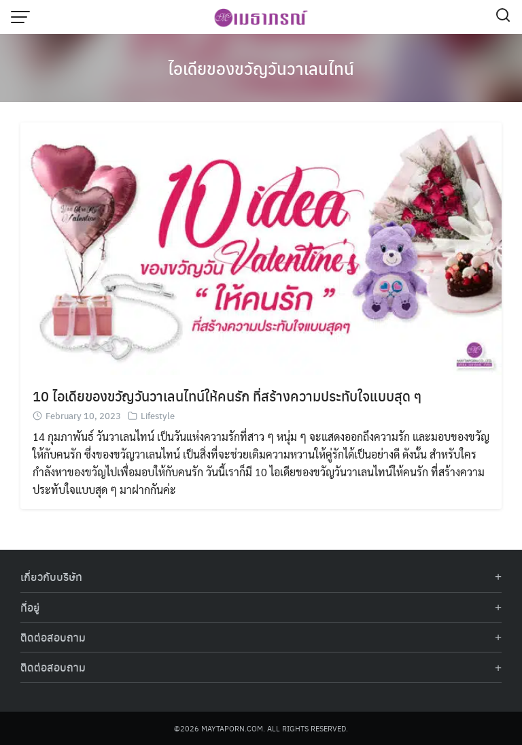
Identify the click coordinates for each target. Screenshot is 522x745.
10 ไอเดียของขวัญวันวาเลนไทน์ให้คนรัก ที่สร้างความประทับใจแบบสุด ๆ (227, 395)
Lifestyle (158, 415)
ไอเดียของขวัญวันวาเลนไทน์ (261, 68)
